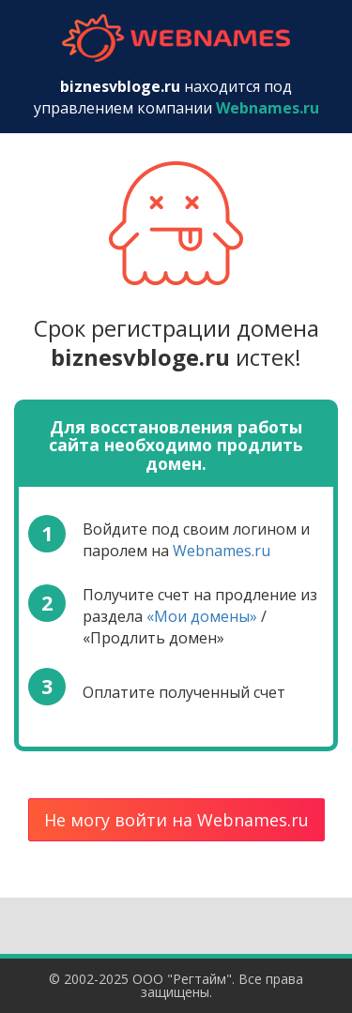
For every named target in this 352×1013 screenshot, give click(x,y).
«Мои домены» (201, 616)
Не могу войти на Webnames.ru (176, 820)
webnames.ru (176, 38)
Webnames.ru (221, 550)
